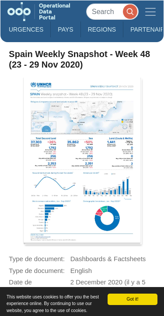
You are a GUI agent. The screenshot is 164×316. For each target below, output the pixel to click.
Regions (102, 29)
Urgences (26, 29)
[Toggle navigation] (150, 12)
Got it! (132, 299)
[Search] (112, 12)
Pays (65, 29)
